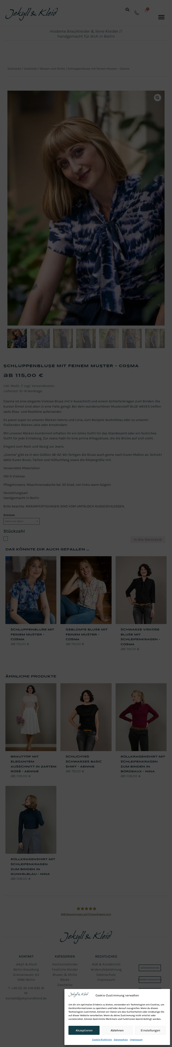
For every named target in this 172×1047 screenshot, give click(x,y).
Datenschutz (121, 1039)
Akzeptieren (84, 1030)
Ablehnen (117, 1030)
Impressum (136, 1039)
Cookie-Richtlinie (102, 1039)
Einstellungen (150, 1030)
